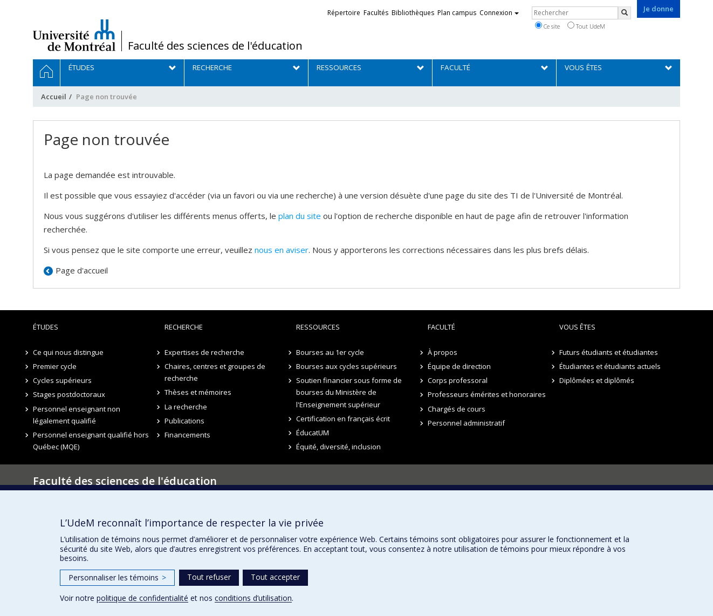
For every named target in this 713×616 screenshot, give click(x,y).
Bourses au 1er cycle (330, 352)
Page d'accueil (82, 270)
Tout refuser (209, 577)
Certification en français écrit (343, 418)
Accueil (53, 96)
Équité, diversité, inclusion (338, 446)
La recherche (185, 407)
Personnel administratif (466, 423)
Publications (184, 421)
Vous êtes (577, 327)
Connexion (499, 12)
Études (45, 327)
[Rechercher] (624, 12)
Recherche (183, 327)
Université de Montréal (74, 35)
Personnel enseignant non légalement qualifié (76, 415)
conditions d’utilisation (253, 598)
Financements (187, 435)
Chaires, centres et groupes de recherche (214, 372)
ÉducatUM (312, 432)
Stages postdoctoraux (69, 394)
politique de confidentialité (142, 598)
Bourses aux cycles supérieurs (346, 366)
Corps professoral (458, 380)
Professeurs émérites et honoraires (487, 394)
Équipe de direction (459, 366)
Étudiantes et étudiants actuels (610, 366)
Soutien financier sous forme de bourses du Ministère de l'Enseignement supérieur (349, 392)
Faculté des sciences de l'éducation (215, 45)
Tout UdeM (586, 26)
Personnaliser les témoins (117, 577)
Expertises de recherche (204, 352)
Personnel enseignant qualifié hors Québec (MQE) (91, 440)
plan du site (299, 215)
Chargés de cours (456, 409)
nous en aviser (281, 249)
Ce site (547, 26)
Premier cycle (55, 366)
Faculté (441, 327)
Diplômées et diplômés (596, 380)
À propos (442, 352)
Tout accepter (275, 577)
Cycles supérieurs (62, 380)
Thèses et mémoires (197, 392)
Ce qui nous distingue (68, 352)
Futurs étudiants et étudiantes (608, 352)
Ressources (318, 327)
